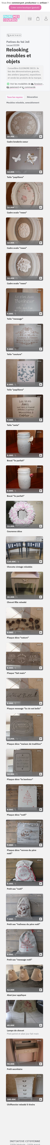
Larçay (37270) (13, 45)
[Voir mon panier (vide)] (38, 19)
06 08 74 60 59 (14, 35)
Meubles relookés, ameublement (22, 102)
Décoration (32, 97)
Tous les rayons (15, 97)
